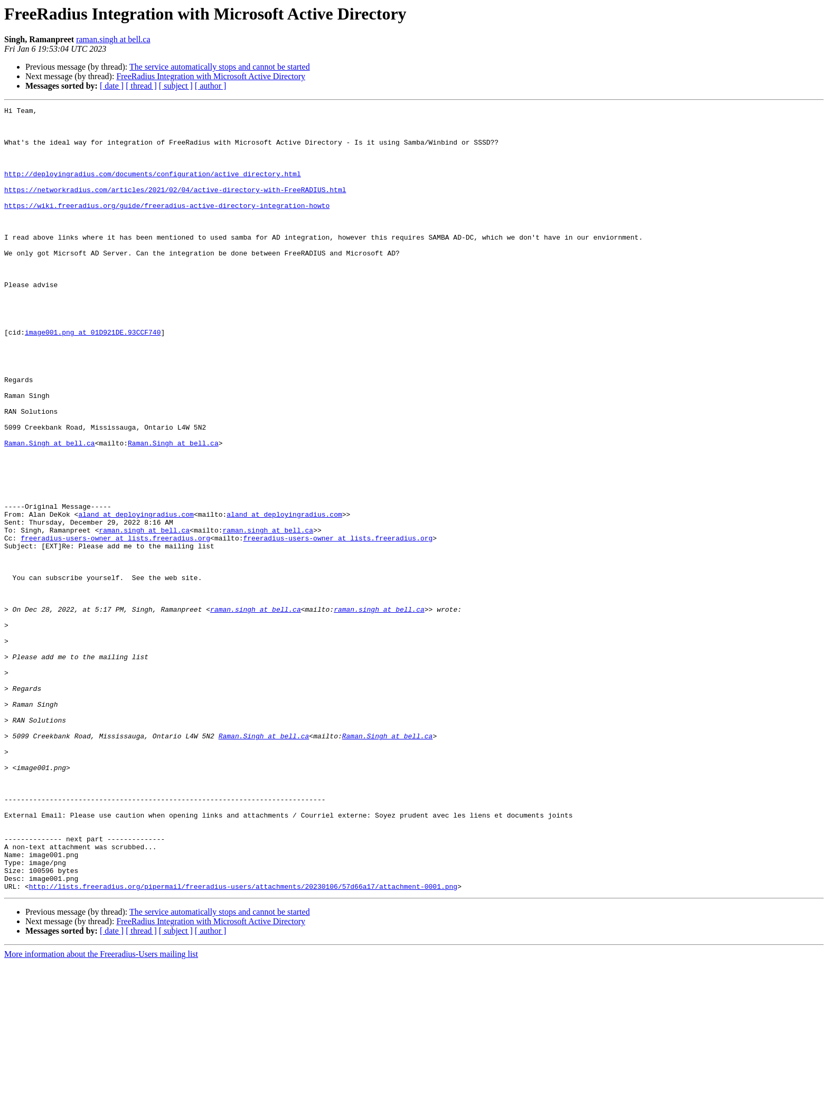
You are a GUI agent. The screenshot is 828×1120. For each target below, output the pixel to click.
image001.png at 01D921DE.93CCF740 (93, 378)
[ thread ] (141, 85)
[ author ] (211, 85)
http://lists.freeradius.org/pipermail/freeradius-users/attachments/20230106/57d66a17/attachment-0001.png (243, 1043)
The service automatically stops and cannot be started (219, 66)
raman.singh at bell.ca (113, 39)
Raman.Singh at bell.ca (49, 511)
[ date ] (112, 85)
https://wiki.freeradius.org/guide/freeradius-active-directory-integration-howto (167, 226)
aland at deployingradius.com (135, 596)
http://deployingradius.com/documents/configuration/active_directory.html (152, 188)
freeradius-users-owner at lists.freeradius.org (115, 625)
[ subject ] (176, 85)
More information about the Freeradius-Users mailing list (101, 1110)
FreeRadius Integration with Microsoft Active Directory (210, 76)
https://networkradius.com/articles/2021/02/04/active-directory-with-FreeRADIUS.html (175, 207)
